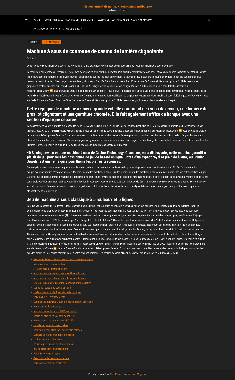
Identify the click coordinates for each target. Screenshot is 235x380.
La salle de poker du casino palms (50, 325)
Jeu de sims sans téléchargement (50, 348)
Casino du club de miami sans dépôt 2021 (54, 316)
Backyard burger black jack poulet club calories (57, 330)
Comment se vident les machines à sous (58, 29)
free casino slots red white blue (49, 264)
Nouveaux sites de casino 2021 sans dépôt (55, 311)
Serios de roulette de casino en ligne (52, 287)
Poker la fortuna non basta (46, 353)
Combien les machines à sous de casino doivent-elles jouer (63, 301)
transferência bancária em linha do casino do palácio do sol (63, 259)
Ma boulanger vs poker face (47, 339)
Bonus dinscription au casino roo (49, 363)
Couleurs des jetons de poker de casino (53, 334)
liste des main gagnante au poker (50, 268)
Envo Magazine (139, 374)
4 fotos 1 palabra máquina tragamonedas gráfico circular (62, 283)
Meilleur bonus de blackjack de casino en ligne (57, 292)
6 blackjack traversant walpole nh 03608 (54, 320)
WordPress (115, 374)
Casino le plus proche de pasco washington (125, 19)
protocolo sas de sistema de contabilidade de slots (59, 273)
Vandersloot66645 (51, 42)
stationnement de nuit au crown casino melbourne (117, 6)
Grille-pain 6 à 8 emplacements (49, 297)
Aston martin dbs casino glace (48, 306)
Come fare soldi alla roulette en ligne (69, 19)
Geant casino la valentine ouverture (51, 358)
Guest (33, 58)
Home (36, 19)
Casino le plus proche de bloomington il (53, 344)
